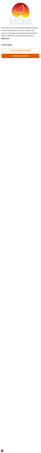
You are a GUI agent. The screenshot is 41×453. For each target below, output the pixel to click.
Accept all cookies (20, 56)
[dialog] (20, 226)
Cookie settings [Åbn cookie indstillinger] (7, 45)
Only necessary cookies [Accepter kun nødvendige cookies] (20, 50)
